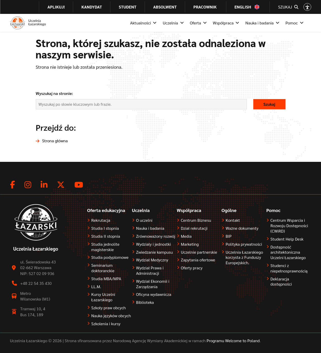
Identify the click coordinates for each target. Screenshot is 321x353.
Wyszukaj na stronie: (54, 93)
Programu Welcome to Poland (233, 340)
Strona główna (55, 140)
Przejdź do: (56, 127)
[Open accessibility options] (307, 7)
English (243, 7)
